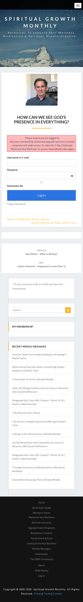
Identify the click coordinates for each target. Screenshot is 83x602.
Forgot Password (16, 203)
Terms (47, 593)
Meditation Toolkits (41, 533)
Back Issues (41, 553)
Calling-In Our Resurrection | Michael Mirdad (36, 434)
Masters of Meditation (19, 219)
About (41, 565)
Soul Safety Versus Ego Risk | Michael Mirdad (36, 479)
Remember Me (41, 184)
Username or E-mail (18, 157)
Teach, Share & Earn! (41, 538)
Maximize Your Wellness (41, 517)
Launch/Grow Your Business (41, 543)
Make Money (41, 570)
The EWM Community (41, 559)
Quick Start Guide (41, 507)
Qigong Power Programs (41, 527)
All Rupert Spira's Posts (63, 222)
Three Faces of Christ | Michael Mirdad (32, 379)
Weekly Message (41, 219)
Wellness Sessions (41, 522)
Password (12, 169)
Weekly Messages (41, 548)
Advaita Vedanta (40, 222)
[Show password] (71, 175)
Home (41, 502)
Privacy (38, 593)
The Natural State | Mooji (26, 412)
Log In (41, 575)
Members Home (41, 512)
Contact (57, 593)
